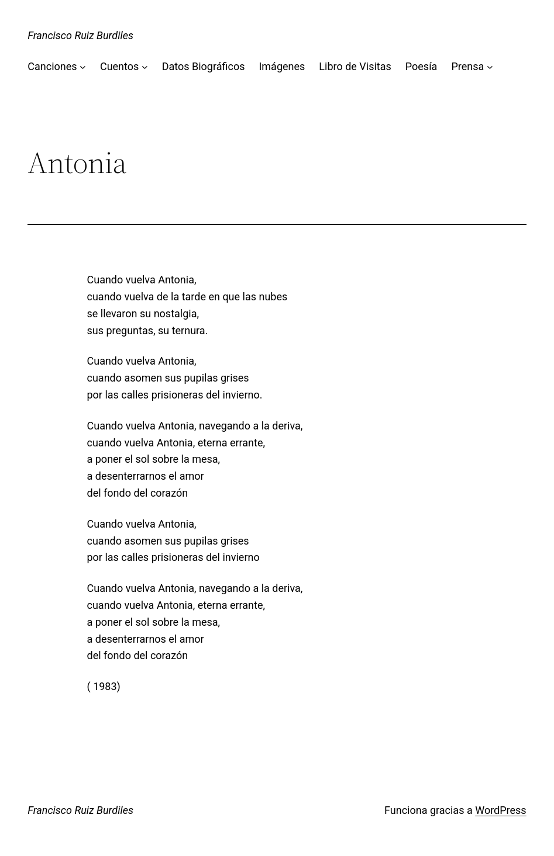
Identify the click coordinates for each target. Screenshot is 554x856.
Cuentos (119, 66)
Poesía (421, 66)
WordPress (500, 810)
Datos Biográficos (203, 66)
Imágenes (282, 66)
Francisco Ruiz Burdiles (80, 35)
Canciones (52, 66)
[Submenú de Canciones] (83, 67)
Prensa (467, 66)
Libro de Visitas (355, 66)
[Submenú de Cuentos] (145, 67)
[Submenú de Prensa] (490, 67)
